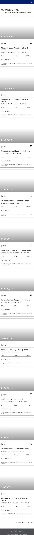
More (32, 2)
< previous (18, 522)
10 (28, 522)
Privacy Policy (20, 531)
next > (31, 522)
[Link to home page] (1, 2)
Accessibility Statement (17, 532)
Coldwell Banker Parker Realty (23, 530)
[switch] (31, 42)
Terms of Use (13, 531)
